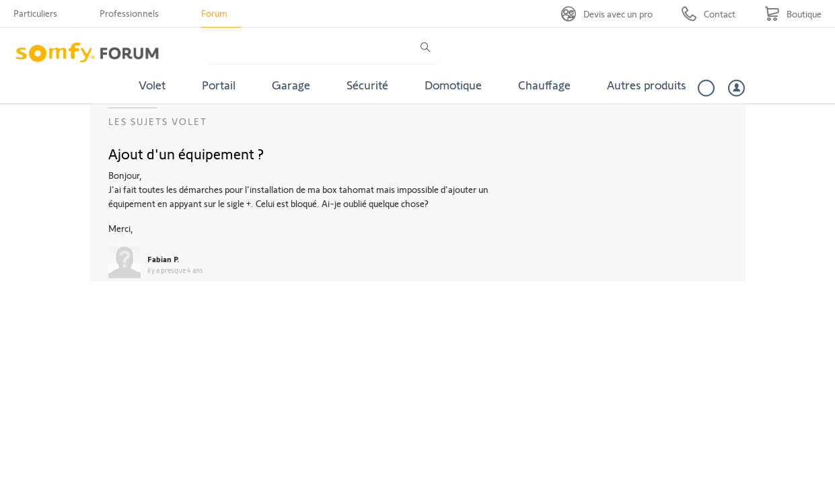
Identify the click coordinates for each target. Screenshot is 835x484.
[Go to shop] (793, 13)
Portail (218, 84)
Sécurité (367, 84)
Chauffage (544, 84)
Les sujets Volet (157, 121)
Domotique (453, 84)
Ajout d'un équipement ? (186, 153)
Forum (214, 13)
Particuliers (35, 13)
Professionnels (129, 13)
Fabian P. (163, 259)
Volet (152, 84)
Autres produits (646, 84)
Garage (291, 84)
